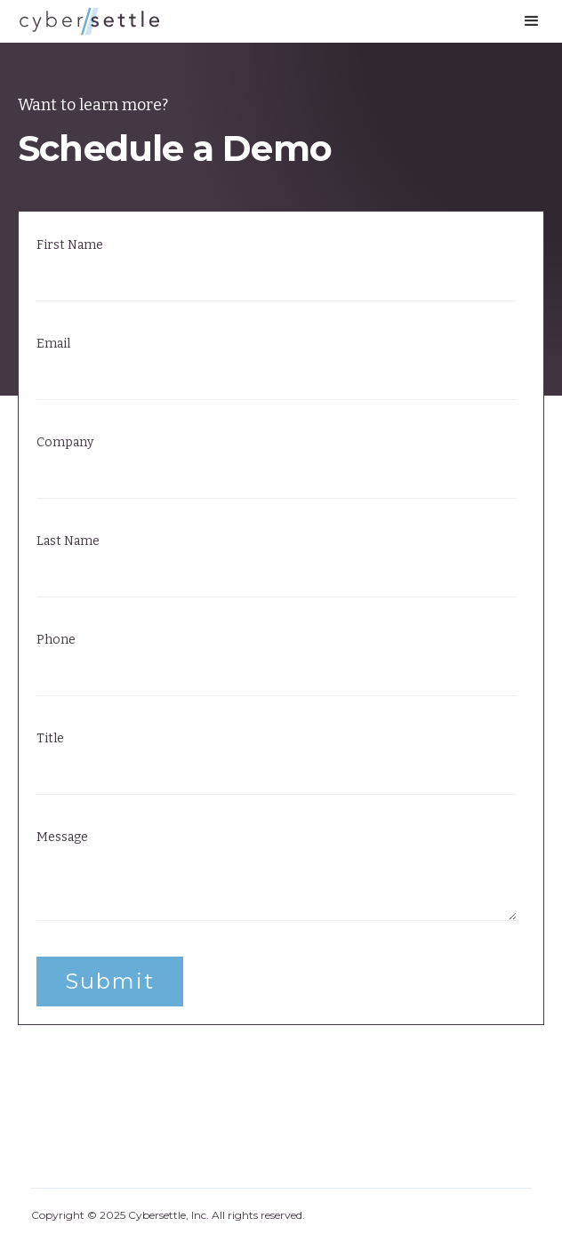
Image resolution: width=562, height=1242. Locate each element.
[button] (531, 21)
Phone (56, 640)
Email (53, 344)
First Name (69, 245)
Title (50, 739)
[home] (89, 21)
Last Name (68, 541)
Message (62, 837)
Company (64, 443)
